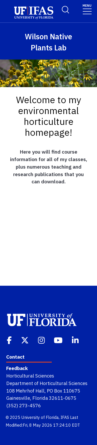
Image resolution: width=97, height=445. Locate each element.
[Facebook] (10, 340)
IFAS (65, 417)
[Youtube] (59, 340)
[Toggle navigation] (87, 9)
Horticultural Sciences (30, 376)
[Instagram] (42, 340)
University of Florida (40, 417)
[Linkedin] (76, 340)
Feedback (17, 368)
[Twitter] (25, 340)
